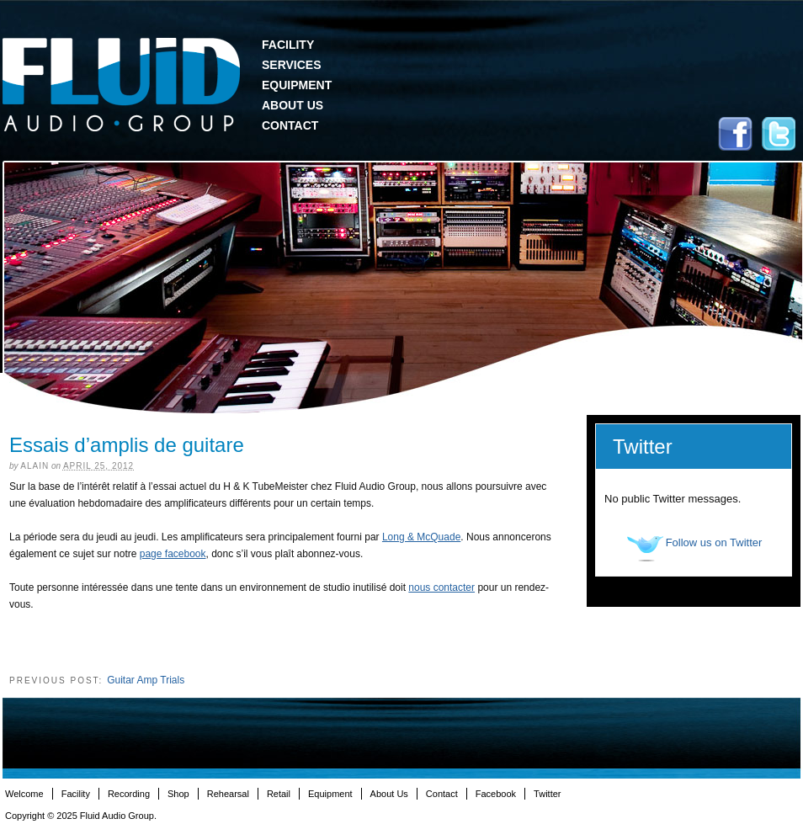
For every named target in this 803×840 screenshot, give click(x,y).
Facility (288, 44)
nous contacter (441, 587)
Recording (129, 794)
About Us (292, 105)
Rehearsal (228, 794)
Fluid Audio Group (121, 85)
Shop (178, 794)
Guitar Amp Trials (145, 680)
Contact (290, 125)
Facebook (734, 134)
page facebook (173, 554)
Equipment (297, 85)
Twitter (778, 134)
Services (292, 65)
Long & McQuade (421, 537)
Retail (278, 794)
